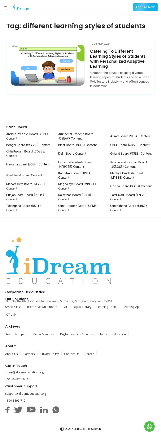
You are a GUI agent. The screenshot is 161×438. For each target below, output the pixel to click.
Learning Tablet (107, 307)
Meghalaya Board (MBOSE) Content (77, 186)
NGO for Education (113, 334)
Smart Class (13, 307)
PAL (65, 307)
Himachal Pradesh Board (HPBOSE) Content (75, 164)
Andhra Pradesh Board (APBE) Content (27, 136)
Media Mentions (43, 334)
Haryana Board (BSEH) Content (27, 164)
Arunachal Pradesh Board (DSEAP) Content (75, 136)
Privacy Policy (49, 354)
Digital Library (82, 307)
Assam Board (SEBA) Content (130, 136)
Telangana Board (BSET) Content (23, 208)
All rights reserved (86, 429)
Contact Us (71, 354)
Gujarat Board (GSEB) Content (131, 153)
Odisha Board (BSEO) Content (131, 186)
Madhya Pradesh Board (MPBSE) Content (126, 175)
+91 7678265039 (16, 379)
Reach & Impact (16, 334)
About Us (11, 354)
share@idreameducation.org (24, 372)
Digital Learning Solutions (77, 334)
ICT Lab (10, 314)
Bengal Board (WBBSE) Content (28, 145)
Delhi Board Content (72, 153)
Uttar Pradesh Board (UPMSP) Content (79, 208)
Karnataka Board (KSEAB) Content (76, 175)
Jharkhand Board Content (24, 175)
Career (89, 354)
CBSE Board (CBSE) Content (129, 145)
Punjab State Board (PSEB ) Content (25, 197)
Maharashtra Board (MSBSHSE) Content (27, 186)
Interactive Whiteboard (41, 307)
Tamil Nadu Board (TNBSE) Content (129, 197)
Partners (29, 354)
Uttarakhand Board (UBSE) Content (128, 208)
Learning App (131, 307)
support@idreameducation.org (26, 394)
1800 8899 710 (15, 400)
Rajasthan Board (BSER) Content (74, 197)
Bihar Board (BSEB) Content (77, 145)
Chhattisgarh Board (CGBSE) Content (25, 154)
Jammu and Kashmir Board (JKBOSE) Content (128, 164)
